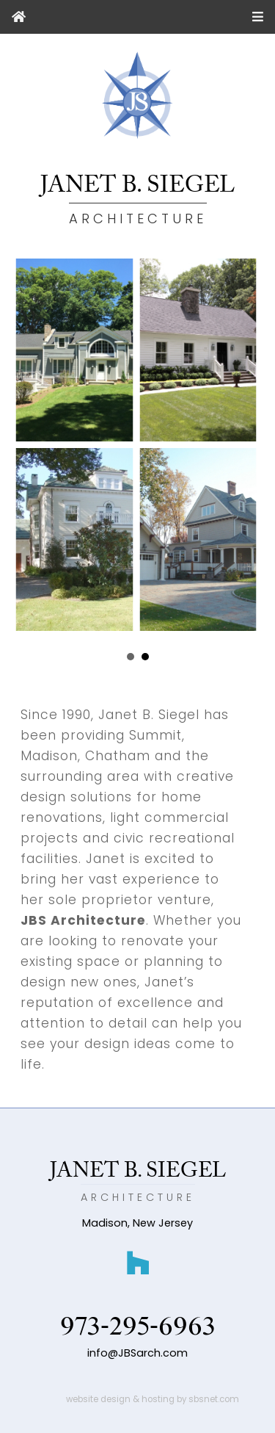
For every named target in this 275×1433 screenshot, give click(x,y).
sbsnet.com (213, 1399)
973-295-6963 (138, 1327)
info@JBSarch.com (137, 1353)
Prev (47, 657)
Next (227, 657)
